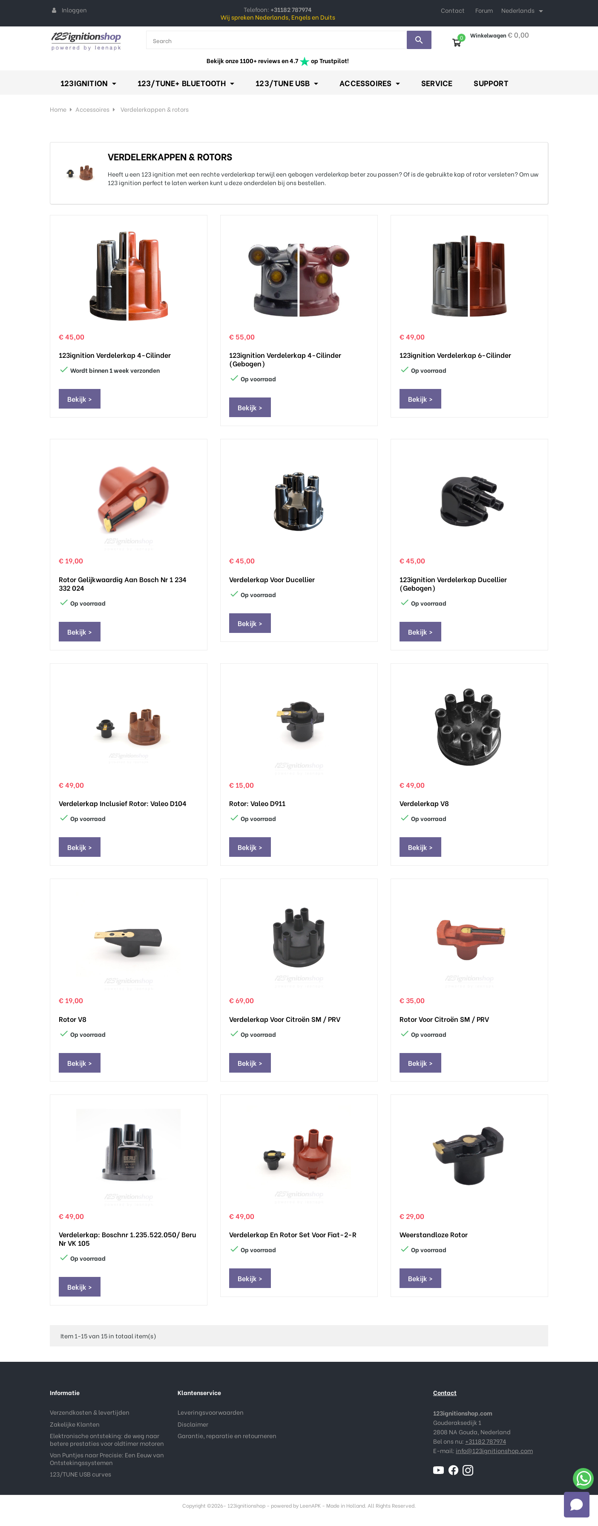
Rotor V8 (72, 1019)
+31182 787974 (485, 1440)
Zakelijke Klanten (75, 1423)
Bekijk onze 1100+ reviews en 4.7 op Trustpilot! (278, 60)
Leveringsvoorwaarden (211, 1411)
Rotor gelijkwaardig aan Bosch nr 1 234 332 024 (123, 583)
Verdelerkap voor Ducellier (272, 579)
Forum (484, 10)
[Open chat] (576, 1504)
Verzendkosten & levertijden (89, 1411)
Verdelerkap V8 (424, 803)
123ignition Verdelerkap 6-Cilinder (455, 355)
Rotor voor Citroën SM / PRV (444, 1019)
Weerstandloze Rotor (434, 1234)
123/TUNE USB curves (80, 1473)
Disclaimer (193, 1423)
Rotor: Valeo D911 (257, 803)
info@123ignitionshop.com (494, 1450)
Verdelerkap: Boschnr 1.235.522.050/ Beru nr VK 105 (127, 1238)
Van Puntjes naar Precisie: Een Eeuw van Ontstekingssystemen (107, 1458)
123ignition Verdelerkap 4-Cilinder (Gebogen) (285, 359)
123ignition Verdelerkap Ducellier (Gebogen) (453, 583)
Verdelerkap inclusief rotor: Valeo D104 (123, 803)
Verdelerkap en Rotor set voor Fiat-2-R (292, 1234)
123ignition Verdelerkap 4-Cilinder (115, 355)
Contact (453, 10)
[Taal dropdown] (523, 11)
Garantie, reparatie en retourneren (227, 1435)
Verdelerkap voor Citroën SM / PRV (284, 1019)
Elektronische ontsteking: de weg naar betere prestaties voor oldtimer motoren (107, 1439)
